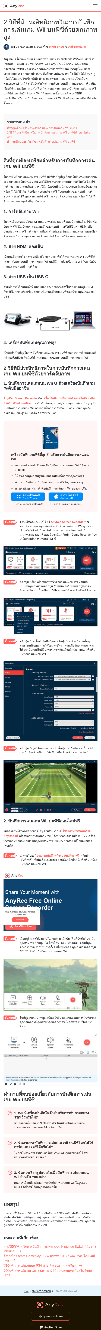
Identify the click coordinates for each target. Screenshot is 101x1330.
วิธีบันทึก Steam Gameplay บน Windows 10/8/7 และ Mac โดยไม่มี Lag (49, 1258)
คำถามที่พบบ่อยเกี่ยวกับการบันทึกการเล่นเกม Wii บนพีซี (41, 141)
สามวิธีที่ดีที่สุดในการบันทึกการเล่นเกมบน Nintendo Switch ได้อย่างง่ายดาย (50, 1249)
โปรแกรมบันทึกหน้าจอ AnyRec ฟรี (57, 855)
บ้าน (26, 1291)
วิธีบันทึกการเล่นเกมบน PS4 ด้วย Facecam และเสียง (43, 1265)
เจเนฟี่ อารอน (56, 46)
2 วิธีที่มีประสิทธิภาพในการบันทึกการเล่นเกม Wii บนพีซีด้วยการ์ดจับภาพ (48, 135)
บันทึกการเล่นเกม (77, 46)
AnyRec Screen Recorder (20, 398)
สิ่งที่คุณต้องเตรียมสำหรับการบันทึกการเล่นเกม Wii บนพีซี (42, 127)
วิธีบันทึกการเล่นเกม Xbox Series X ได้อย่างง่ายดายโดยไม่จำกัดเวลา (48, 1273)
